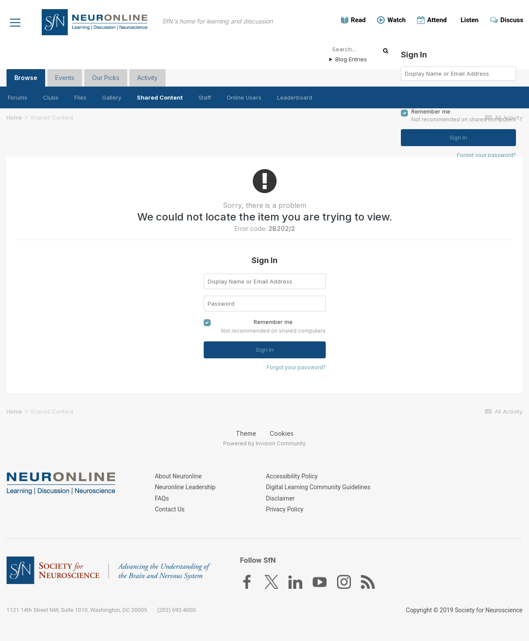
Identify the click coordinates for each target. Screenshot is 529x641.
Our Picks (105, 77)
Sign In (265, 349)
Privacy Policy (284, 509)
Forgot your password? (296, 367)
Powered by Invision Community (264, 443)
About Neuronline (178, 476)
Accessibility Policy (291, 476)
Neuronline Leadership (185, 487)
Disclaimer (280, 498)
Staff (204, 96)
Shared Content (160, 96)
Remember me (273, 321)
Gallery (111, 96)
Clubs (51, 96)
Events (64, 77)
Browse (25, 79)
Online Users (244, 96)
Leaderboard (294, 96)
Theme (248, 433)
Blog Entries (351, 58)
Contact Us (170, 509)
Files (80, 96)
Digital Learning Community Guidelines (318, 487)
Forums (17, 96)
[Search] (357, 49)
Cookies (282, 433)
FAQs (162, 498)
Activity (147, 77)
